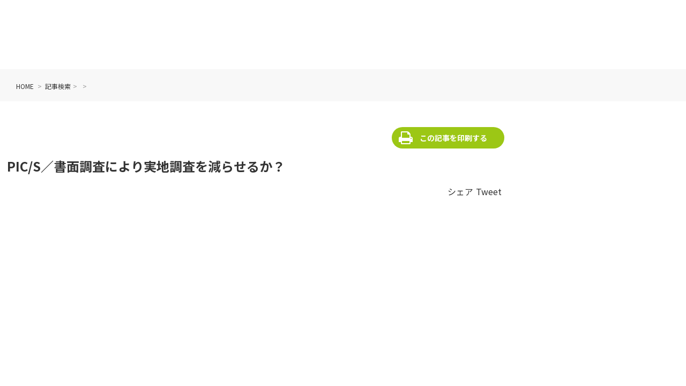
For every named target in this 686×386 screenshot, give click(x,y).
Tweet (489, 191)
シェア (460, 191)
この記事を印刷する (453, 137)
